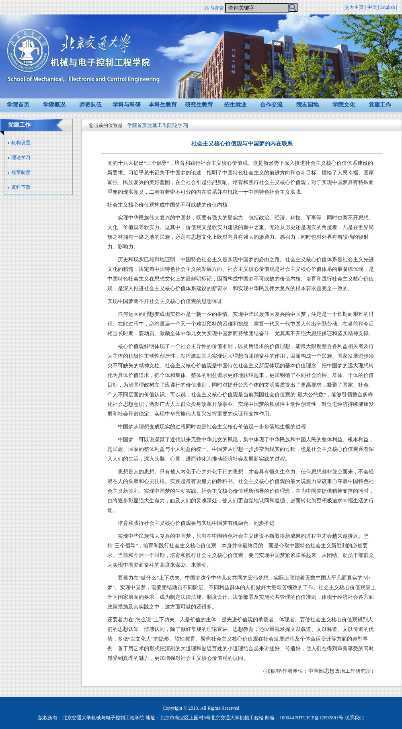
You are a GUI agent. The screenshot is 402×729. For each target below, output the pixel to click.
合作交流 (271, 105)
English (387, 7)
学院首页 (18, 105)
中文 (372, 7)
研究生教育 (199, 105)
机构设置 (21, 142)
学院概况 (54, 105)
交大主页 (354, 7)
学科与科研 (127, 105)
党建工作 (380, 105)
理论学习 (21, 157)
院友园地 (307, 105)
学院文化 (343, 105)
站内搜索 (214, 8)
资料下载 (21, 187)
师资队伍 (90, 105)
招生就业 (235, 105)
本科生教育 (163, 105)
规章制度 (21, 172)
